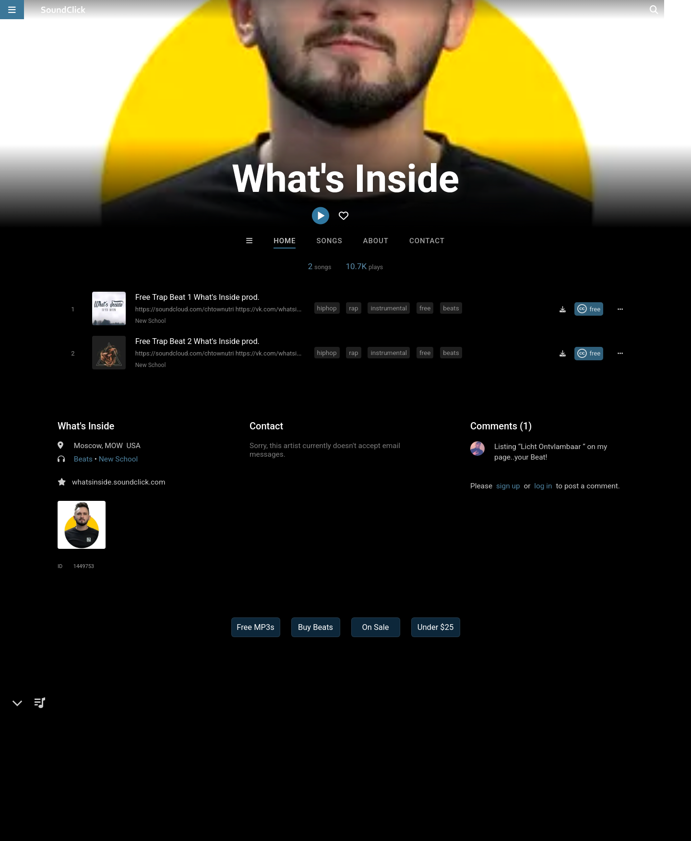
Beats (83, 457)
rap (354, 308)
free (425, 308)
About (376, 241)
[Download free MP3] (564, 309)
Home (285, 241)
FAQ (40, 784)
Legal (259, 784)
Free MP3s (255, 625)
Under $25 (435, 625)
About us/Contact (85, 784)
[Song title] (219, 296)
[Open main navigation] (12, 9)
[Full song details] (621, 309)
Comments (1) (501, 424)
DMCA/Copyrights (178, 784)
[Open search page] (681, 9)
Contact (427, 241)
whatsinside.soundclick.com (118, 480)
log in (543, 484)
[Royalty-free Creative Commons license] (590, 309)
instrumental (389, 308)
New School (149, 320)
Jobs (131, 784)
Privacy (229, 784)
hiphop (327, 308)
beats (452, 308)
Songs (330, 241)
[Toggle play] (71, 308)
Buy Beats (315, 625)
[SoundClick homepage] (63, 9)
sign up (508, 484)
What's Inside (86, 424)
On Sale (375, 625)
